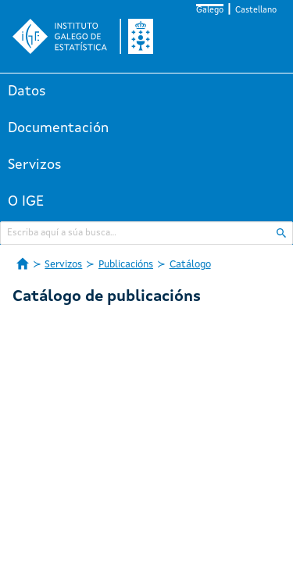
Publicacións (125, 265)
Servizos (35, 165)
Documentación (58, 128)
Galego (209, 10)
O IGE (26, 202)
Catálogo (190, 265)
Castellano (256, 10)
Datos (27, 91)
